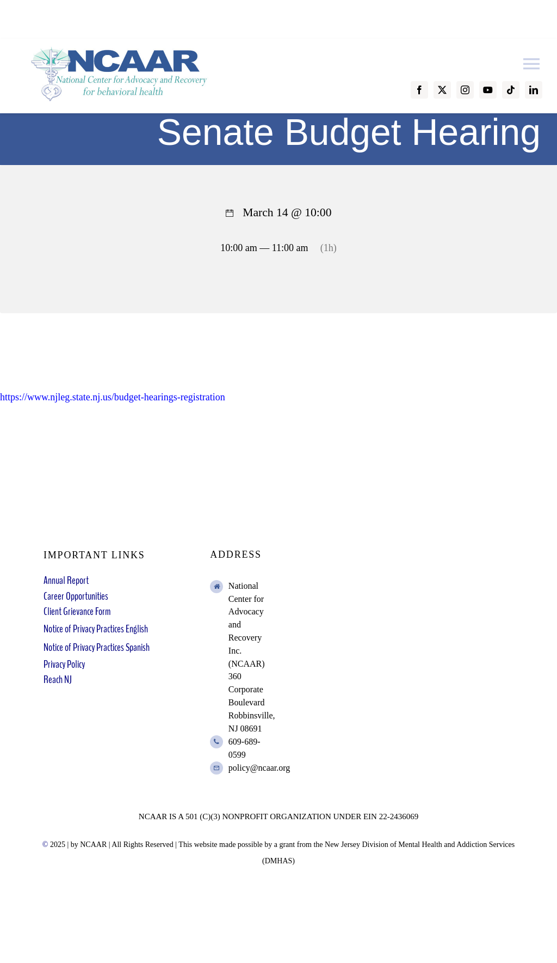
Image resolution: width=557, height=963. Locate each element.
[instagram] (465, 90)
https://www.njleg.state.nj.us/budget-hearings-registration (112, 397)
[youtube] (488, 90)
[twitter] (442, 90)
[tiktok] (510, 90)
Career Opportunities (76, 596)
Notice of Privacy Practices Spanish (97, 647)
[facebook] (419, 90)
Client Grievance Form (77, 611)
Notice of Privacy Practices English (96, 628)
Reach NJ (58, 679)
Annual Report (66, 580)
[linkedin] (533, 90)
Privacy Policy (64, 664)
